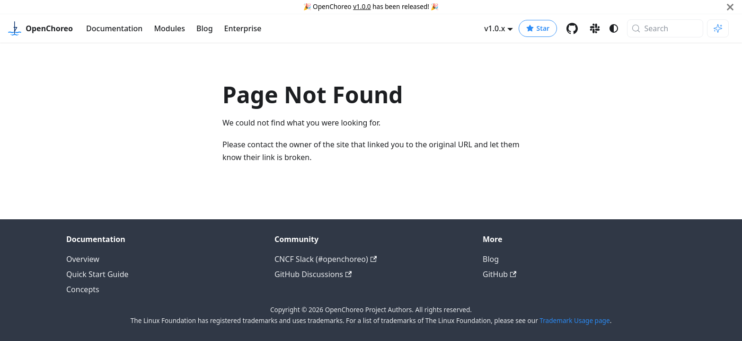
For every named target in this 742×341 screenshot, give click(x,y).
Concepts (82, 289)
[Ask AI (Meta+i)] (718, 28)
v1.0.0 (362, 6)
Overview (82, 259)
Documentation (114, 28)
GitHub (499, 274)
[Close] (730, 7)
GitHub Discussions (313, 274)
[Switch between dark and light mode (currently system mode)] (613, 28)
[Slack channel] (594, 28)
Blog (204, 28)
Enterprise (243, 28)
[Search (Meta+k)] (665, 28)
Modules (169, 28)
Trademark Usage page (574, 320)
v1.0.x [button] (494, 28)
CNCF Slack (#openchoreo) (325, 259)
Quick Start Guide (97, 274)
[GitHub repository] (572, 28)
